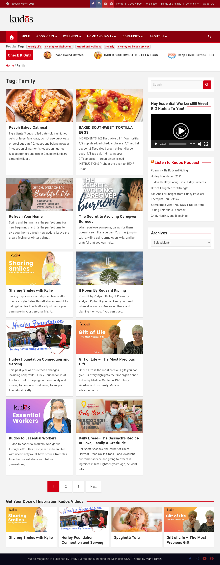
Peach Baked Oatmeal (28, 127)
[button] (181, 131)
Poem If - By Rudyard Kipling (169, 170)
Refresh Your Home (26, 216)
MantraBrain (154, 559)
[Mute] (200, 144)
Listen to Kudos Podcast (177, 162)
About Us (208, 3)
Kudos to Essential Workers (33, 438)
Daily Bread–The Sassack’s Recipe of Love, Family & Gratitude (109, 440)
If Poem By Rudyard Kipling (102, 290)
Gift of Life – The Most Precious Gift (186, 540)
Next (93, 486)
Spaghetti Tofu (127, 537)
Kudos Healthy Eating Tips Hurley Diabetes (178, 182)
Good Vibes (135, 3)
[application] (181, 131)
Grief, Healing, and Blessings (169, 216)
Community (192, 3)
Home (119, 3)
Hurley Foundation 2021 (166, 176)
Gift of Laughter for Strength (169, 188)
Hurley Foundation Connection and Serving (82, 540)
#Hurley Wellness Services (134, 46)
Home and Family (171, 3)
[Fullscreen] (206, 144)
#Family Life (34, 46)
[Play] (156, 144)
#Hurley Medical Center (58, 46)
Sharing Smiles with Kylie (31, 290)
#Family (109, 46)
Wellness (151, 3)
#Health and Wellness (88, 46)
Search (207, 84)
